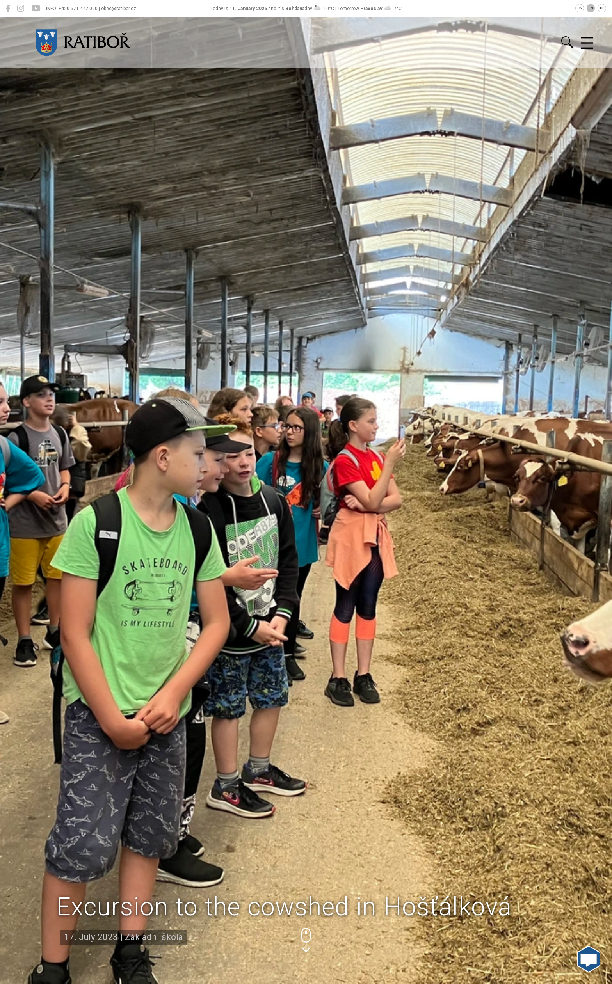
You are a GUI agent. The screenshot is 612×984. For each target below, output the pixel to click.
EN (591, 8)
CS (579, 8)
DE (602, 8)
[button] (306, 940)
